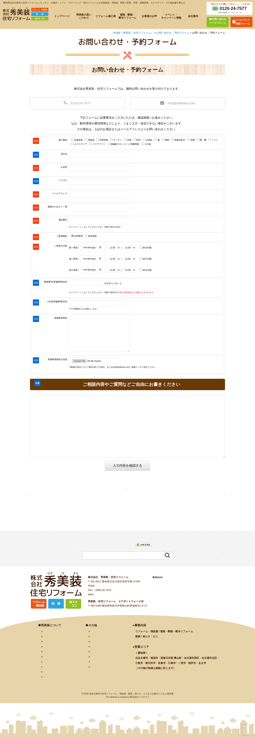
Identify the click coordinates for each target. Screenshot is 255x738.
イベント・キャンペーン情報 (171, 16)
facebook (95, 662)
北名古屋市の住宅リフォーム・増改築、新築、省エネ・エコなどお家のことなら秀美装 (131, 710)
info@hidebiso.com (177, 103)
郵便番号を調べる (113, 283)
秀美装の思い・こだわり (57, 657)
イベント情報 (50, 672)
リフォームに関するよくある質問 (62, 688)
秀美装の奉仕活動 (53, 683)
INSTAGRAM (98, 667)
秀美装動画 (96, 672)
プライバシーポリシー (103, 678)
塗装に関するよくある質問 (58, 693)
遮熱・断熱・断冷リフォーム (127, 16)
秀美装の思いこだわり (83, 16)
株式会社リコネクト (139, 713)
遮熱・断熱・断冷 (59, 667)
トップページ (62, 16)
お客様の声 (49, 678)
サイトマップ (98, 683)
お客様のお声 (149, 16)
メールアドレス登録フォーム (106, 652)
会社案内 (193, 16)
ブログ (94, 657)
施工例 (53, 662)
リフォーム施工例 (106, 16)
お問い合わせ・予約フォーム (106, 647)
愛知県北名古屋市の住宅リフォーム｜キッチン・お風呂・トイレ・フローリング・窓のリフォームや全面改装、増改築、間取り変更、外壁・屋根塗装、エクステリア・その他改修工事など (94, 2)
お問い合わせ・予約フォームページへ (127, 489)
